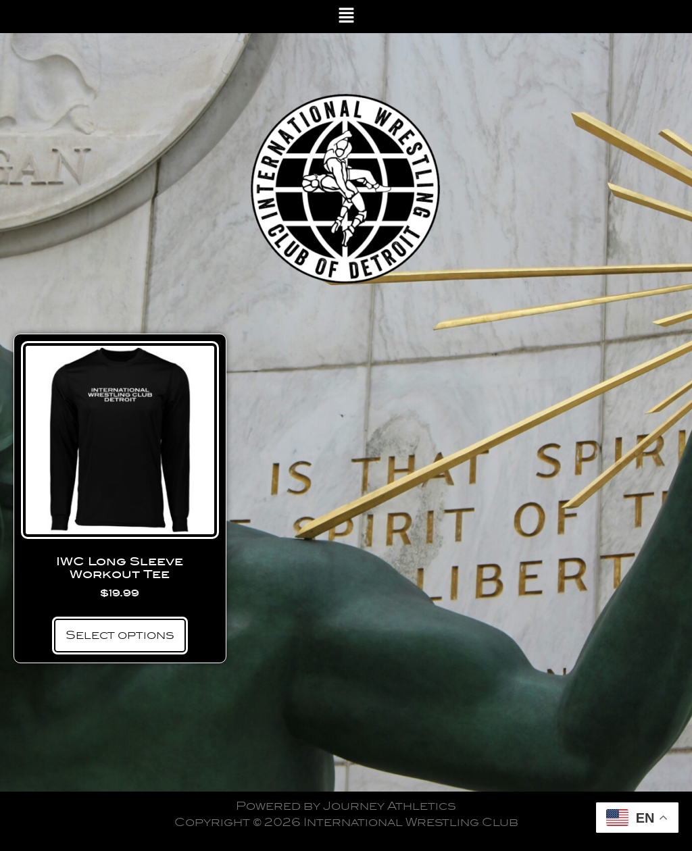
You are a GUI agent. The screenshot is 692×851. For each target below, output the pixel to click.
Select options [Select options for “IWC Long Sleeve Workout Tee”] (120, 635)
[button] (346, 16)
